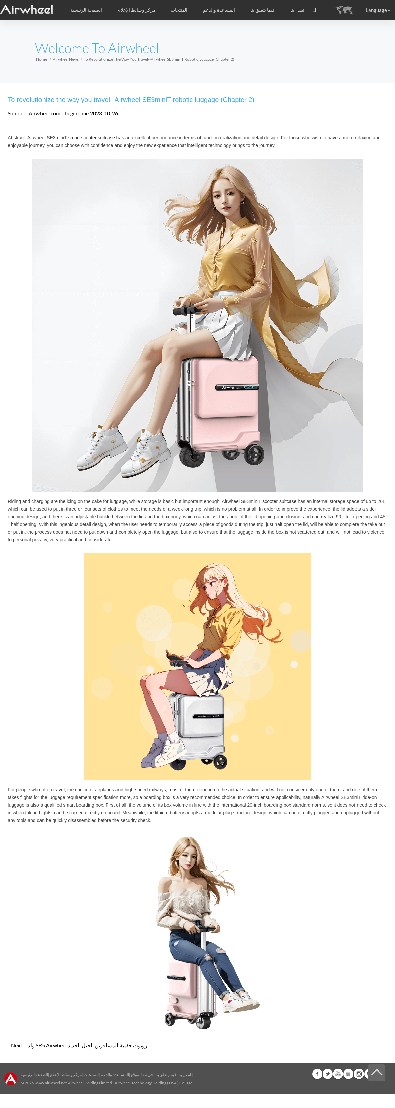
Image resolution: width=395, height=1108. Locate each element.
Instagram (359, 1074)
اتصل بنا (298, 10)
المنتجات (179, 10)
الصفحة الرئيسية (86, 10)
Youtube (338, 1074)
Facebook (317, 1074)
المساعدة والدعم (219, 10)
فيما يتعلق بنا (165, 1074)
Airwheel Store (348, 1074)
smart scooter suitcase (91, 137)
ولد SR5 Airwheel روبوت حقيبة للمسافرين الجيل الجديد (87, 1045)
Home (41, 59)
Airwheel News (66, 59)
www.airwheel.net (51, 1082)
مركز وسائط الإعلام (66, 1074)
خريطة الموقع (142, 1074)
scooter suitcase (279, 501)
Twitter (328, 1074)
